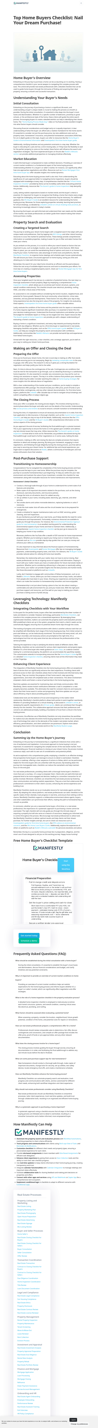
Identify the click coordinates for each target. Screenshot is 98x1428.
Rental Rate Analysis (25, 1358)
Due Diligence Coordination (27, 1278)
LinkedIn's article (71, 702)
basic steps (59, 649)
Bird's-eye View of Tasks (68, 1143)
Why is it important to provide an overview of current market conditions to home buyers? (46, 978)
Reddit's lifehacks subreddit (45, 828)
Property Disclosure (24, 1306)
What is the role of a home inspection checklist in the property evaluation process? (47, 997)
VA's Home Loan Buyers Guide (38, 825)
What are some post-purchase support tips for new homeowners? (40, 1059)
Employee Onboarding (25, 1400)
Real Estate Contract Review (27, 1309)
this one (33, 540)
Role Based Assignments (69, 1153)
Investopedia (34, 549)
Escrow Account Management (28, 1389)
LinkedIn (33, 392)
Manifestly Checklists (21, 255)
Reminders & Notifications (26, 1146)
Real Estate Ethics (24, 1303)
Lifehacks (26, 576)
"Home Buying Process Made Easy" (35, 122)
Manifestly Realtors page (62, 726)
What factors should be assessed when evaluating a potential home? (42, 1013)
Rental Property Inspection (27, 1320)
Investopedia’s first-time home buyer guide (41, 303)
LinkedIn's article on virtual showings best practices (59, 205)
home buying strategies (68, 379)
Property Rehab (23, 1361)
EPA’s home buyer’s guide (56, 328)
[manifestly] (21, 3)
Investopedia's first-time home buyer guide (60, 140)
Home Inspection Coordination (29, 1282)
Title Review (21, 1285)
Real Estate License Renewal (27, 1313)
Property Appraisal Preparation (29, 1351)
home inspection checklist (33, 657)
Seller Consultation (24, 1252)
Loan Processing (23, 1376)
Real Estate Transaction (26, 1263)
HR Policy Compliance (25, 1414)
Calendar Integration (55, 1168)
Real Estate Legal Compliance (28, 1296)
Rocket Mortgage (48, 549)
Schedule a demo (29, 940)
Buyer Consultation (24, 1249)
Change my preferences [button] (79, 1424)
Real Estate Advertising (26, 1220)
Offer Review (22, 1256)
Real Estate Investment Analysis (29, 1348)
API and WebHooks (59, 1177)
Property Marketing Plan (26, 1210)
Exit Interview (22, 1410)
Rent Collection (23, 1337)
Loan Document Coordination (28, 1288)
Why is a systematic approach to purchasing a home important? (40, 1107)
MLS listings (57, 234)
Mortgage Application (25, 1372)
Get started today (29, 935)
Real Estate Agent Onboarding (28, 1396)
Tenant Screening (23, 1327)
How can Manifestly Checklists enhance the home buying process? (41, 1074)
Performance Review (25, 1403)
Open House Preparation (26, 1216)
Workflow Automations (72, 1139)
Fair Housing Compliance (26, 1299)
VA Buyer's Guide (41, 420)
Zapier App (72, 1177)
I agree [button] (73, 1420)
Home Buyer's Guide (68, 654)
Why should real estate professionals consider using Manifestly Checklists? (44, 1089)
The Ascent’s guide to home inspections (28, 317)
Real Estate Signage (24, 1223)
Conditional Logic (23, 1184)
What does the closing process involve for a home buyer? (37, 1043)
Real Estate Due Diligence (27, 1355)
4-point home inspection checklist (41, 529)
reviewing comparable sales (62, 360)
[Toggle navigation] (81, 3)
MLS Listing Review (24, 1227)
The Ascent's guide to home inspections (55, 186)
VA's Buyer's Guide (31, 200)
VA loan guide (49, 705)
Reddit (44, 450)
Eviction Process (23, 1341)
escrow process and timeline (27, 408)
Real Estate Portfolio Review (27, 1365)
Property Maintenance (25, 1323)
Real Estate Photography (26, 1213)
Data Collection (62, 1158)
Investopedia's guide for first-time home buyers (31, 823)
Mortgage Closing (24, 1379)
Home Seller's (22, 1234)
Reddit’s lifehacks (42, 333)
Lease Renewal (22, 1334)
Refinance (21, 1382)
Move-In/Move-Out (24, 1330)
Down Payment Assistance (27, 1386)
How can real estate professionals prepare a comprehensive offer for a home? (45, 1026)
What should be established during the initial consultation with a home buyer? (45, 960)
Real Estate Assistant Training (28, 1407)
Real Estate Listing (24, 1206)
